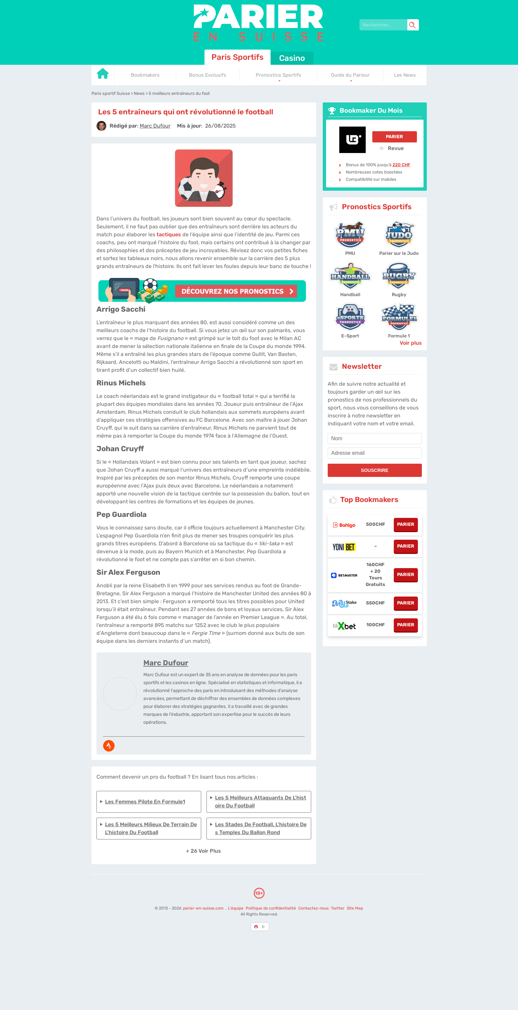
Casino (292, 58)
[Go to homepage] (103, 76)
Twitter (338, 908)
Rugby (399, 294)
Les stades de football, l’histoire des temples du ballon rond (261, 828)
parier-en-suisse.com (204, 908)
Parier (394, 136)
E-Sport (350, 336)
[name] (375, 438)
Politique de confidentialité (271, 908)
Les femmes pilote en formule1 (145, 801)
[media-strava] (109, 746)
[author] (101, 126)
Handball (350, 294)
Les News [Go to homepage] (405, 75)
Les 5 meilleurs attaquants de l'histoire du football (260, 802)
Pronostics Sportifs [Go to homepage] (278, 75)
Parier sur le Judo (399, 253)
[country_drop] (264, 927)
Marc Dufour (165, 662)
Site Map (355, 908)
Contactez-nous (313, 908)
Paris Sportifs (237, 57)
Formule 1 (399, 336)
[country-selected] (256, 926)
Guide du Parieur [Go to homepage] (350, 75)
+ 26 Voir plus (203, 851)
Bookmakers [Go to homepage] (145, 75)
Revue (391, 148)
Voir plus (411, 343)
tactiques (169, 234)
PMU (350, 253)
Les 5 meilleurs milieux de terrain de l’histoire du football (151, 828)
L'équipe (235, 908)
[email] (375, 453)
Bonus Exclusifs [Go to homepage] (207, 75)
